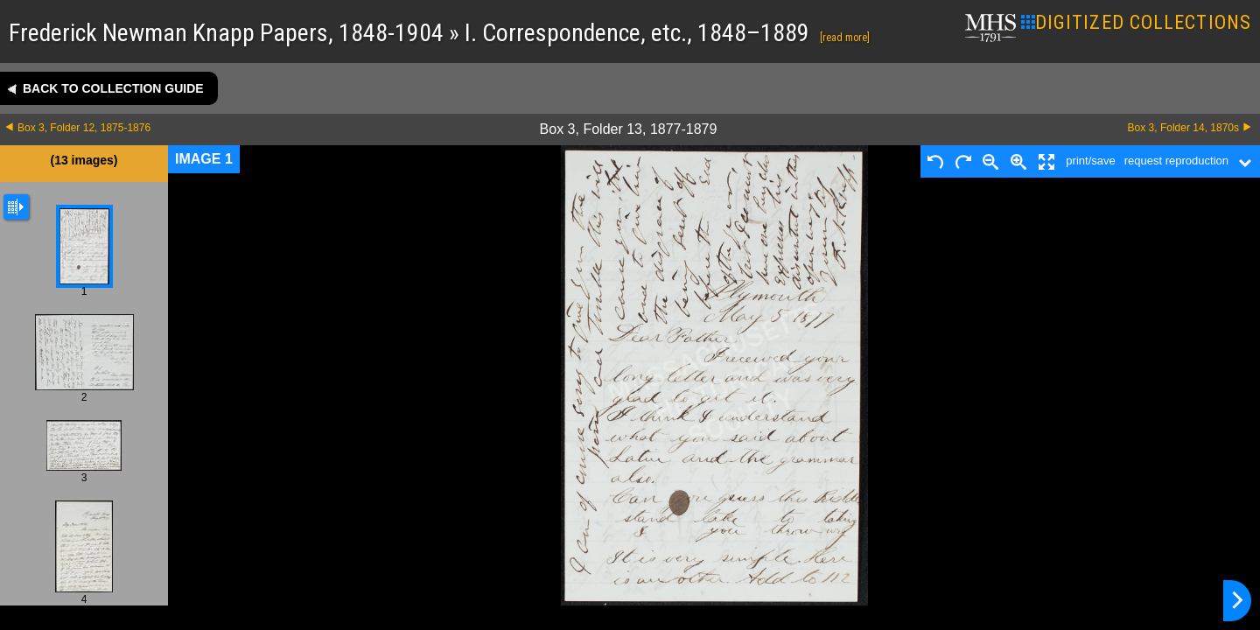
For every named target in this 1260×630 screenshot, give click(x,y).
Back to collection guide (113, 88)
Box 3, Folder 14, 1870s (1183, 127)
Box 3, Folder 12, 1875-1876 (84, 127)
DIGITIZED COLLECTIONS (1136, 22)
